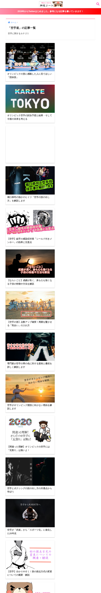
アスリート (40, 580)
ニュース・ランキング (50, 585)
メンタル (82, 585)
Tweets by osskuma (13, 509)
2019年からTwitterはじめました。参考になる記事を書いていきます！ (50, 11)
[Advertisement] (27, 99)
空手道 (14, 585)
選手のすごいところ (29, 585)
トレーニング (70, 585)
